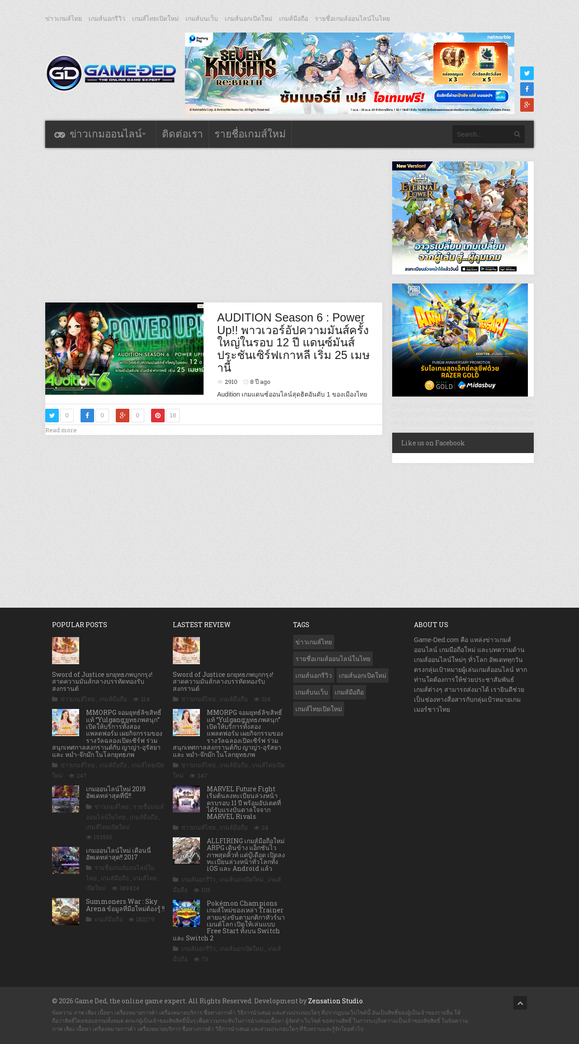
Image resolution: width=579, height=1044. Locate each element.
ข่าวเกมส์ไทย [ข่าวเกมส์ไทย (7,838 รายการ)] (313, 642)
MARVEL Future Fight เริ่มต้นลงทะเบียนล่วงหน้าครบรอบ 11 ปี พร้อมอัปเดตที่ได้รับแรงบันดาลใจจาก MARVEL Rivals (244, 802)
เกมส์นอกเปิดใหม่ (248, 18)
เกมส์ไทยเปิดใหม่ (155, 18)
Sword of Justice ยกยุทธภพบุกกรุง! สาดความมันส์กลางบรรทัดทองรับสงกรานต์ (102, 681)
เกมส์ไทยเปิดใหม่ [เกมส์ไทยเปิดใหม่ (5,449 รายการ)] (318, 709)
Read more (61, 430)
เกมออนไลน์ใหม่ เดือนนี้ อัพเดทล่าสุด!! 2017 (118, 853)
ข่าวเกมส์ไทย (63, 18)
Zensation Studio (335, 1001)
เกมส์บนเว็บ (201, 18)
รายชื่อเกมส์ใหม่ (250, 134)
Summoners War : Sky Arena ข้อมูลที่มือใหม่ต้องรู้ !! (125, 904)
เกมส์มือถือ (293, 18)
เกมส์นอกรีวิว (107, 18)
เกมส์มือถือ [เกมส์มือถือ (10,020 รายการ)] (349, 692)
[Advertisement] (214, 224)
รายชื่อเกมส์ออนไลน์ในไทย (352, 18)
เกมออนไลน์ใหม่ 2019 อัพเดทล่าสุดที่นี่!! (116, 792)
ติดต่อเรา (182, 134)
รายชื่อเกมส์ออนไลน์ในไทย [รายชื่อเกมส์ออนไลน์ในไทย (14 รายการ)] (332, 658)
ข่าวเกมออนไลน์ (106, 134)
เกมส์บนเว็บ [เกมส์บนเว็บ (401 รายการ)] (311, 692)
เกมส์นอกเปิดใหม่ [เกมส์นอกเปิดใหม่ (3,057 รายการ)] (362, 675)
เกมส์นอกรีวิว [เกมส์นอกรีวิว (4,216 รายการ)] (313, 675)
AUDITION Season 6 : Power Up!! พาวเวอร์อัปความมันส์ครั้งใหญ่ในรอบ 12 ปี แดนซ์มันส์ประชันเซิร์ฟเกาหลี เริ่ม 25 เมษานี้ (293, 342)
